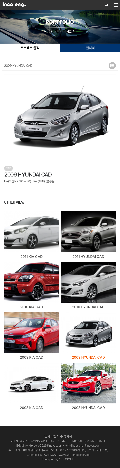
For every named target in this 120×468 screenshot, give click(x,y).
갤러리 (90, 48)
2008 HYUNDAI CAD (88, 408)
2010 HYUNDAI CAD (88, 307)
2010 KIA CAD (31, 307)
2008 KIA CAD (31, 408)
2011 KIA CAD (32, 256)
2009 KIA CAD (31, 357)
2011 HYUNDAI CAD (88, 256)
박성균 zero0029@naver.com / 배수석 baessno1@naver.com (63, 445)
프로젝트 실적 (30, 48)
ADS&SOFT (66, 459)
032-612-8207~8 (95, 441)
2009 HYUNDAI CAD (88, 357)
